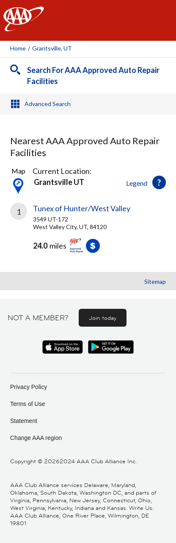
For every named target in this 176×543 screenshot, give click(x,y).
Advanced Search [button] (48, 103)
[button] (159, 182)
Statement (23, 420)
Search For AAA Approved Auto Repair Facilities (93, 75)
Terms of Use (27, 403)
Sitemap (155, 281)
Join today (102, 318)
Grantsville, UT (52, 48)
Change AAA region (36, 437)
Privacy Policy (28, 386)
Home (18, 48)
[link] (88, 234)
